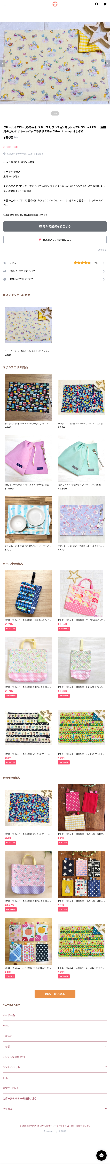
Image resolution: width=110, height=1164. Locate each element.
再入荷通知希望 (84, 1158)
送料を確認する (36, 153)
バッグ (6, 1025)
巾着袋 (6, 1046)
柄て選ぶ (7, 1108)
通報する (102, 250)
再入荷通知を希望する (55, 226)
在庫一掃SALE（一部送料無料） (20, 1098)
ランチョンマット (11, 1067)
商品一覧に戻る (55, 994)
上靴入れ (8, 1036)
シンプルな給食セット (14, 1056)
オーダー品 (9, 1015)
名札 (5, 1077)
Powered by (55, 1131)
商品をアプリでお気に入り (55, 239)
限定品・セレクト (11, 1088)
